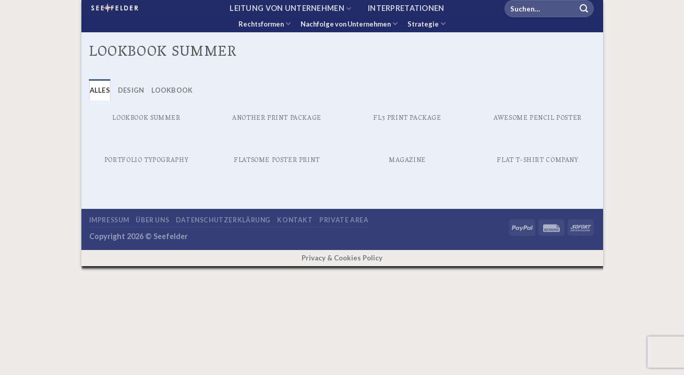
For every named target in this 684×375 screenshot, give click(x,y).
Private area (343, 220)
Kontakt (295, 220)
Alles (100, 90)
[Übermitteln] (584, 9)
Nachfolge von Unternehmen (349, 24)
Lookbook (172, 90)
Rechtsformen (264, 24)
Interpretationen (406, 8)
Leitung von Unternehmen (290, 9)
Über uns (152, 220)
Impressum (109, 220)
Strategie (426, 24)
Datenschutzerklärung (223, 220)
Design (131, 90)
